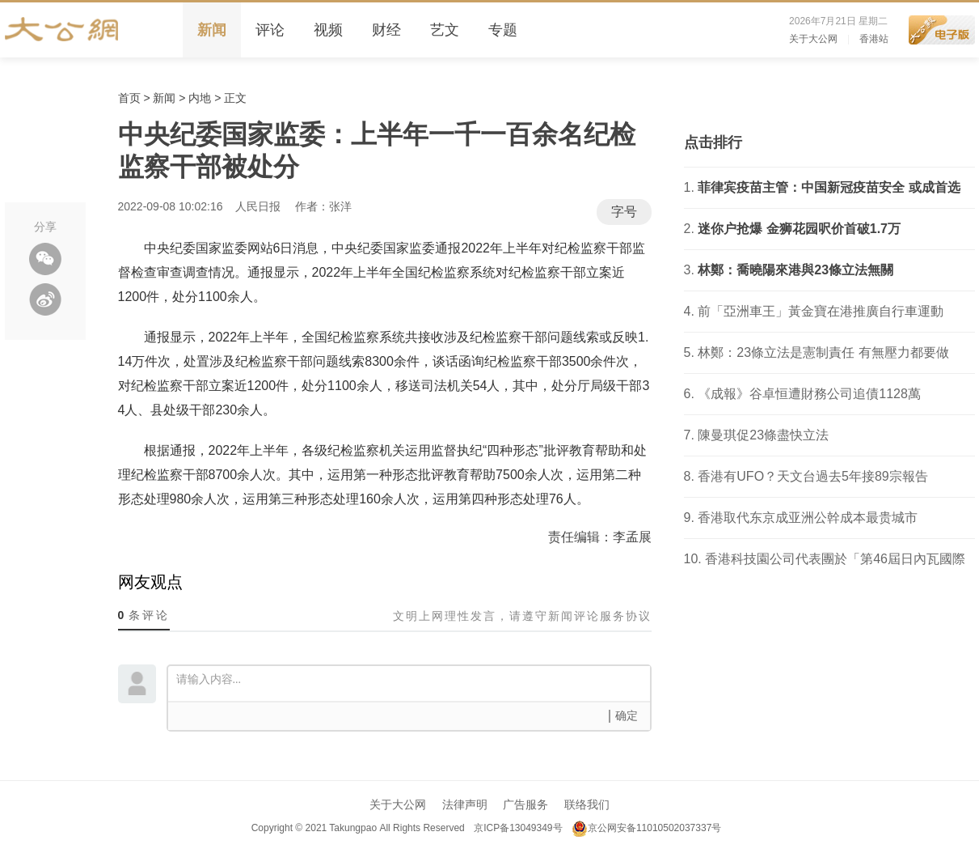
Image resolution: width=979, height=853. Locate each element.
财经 (386, 30)
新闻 (211, 30)
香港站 (873, 39)
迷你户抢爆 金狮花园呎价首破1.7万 (799, 229)
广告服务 (525, 804)
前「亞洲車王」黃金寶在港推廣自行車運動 (820, 311)
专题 (502, 30)
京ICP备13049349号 (518, 828)
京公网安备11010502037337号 (646, 828)
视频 (328, 30)
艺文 (444, 30)
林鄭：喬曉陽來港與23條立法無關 (795, 270)
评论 (270, 30)
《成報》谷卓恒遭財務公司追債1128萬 (809, 394)
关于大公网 (813, 39)
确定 (626, 716)
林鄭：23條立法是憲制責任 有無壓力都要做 (823, 352)
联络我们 (587, 804)
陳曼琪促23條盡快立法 (763, 435)
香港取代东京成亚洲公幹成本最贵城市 (808, 517)
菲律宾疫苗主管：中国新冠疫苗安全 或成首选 (829, 187)
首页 (129, 97)
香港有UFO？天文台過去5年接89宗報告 (812, 476)
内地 (199, 97)
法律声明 (464, 804)
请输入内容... (413, 682)
